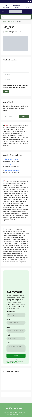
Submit (6, 91)
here (9, 323)
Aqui (15, 318)
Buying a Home (8, 343)
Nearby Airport (7, 348)
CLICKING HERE (18, 320)
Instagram (20, 372)
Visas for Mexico (21, 348)
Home (4, 21)
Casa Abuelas (11, 21)
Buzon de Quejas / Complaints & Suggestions (16, 389)
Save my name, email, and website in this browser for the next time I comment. (15, 86)
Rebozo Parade (9, 165)
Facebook (11, 372)
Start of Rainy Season (11, 159)
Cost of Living (20, 343)
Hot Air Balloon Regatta (12, 170)
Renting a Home (8, 346)
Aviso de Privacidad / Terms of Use (16, 387)
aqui (21, 327)
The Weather (20, 346)
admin (6, 32)
